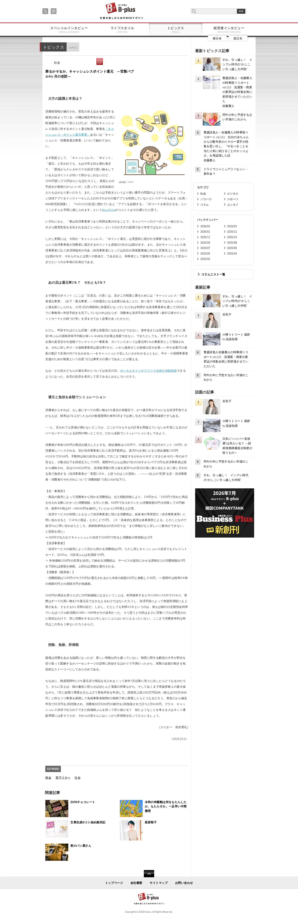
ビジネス (232, 193)
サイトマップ (159, 883)
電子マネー (62, 777)
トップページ (114, 883)
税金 (48, 777)
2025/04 (232, 253)
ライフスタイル (122, 30)
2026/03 (205, 226)
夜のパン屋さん (80, 845)
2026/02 (232, 226)
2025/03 (205, 259)
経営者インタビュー (229, 30)
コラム (204, 204)
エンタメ (232, 204)
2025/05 (205, 253)
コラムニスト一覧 (213, 274)
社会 (57, 63)
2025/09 (205, 242)
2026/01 (205, 231)
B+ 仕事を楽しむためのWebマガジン (121, 11)
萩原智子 (151, 822)
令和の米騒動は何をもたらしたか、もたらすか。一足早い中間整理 (166, 806)
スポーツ (232, 199)
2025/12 (232, 231)
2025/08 (232, 242)
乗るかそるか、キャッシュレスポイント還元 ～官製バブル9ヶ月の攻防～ (89, 74)
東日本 (217, 38)
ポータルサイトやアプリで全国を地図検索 (148, 371)
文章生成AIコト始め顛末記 (88, 822)
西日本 (237, 38)
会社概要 (136, 883)
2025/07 (205, 248)
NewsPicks (108, 210)
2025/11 (205, 237)
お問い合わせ (184, 883)
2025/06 (232, 248)
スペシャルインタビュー (69, 30)
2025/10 (232, 237)
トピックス (175, 30)
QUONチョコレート (82, 802)
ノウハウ (205, 199)
